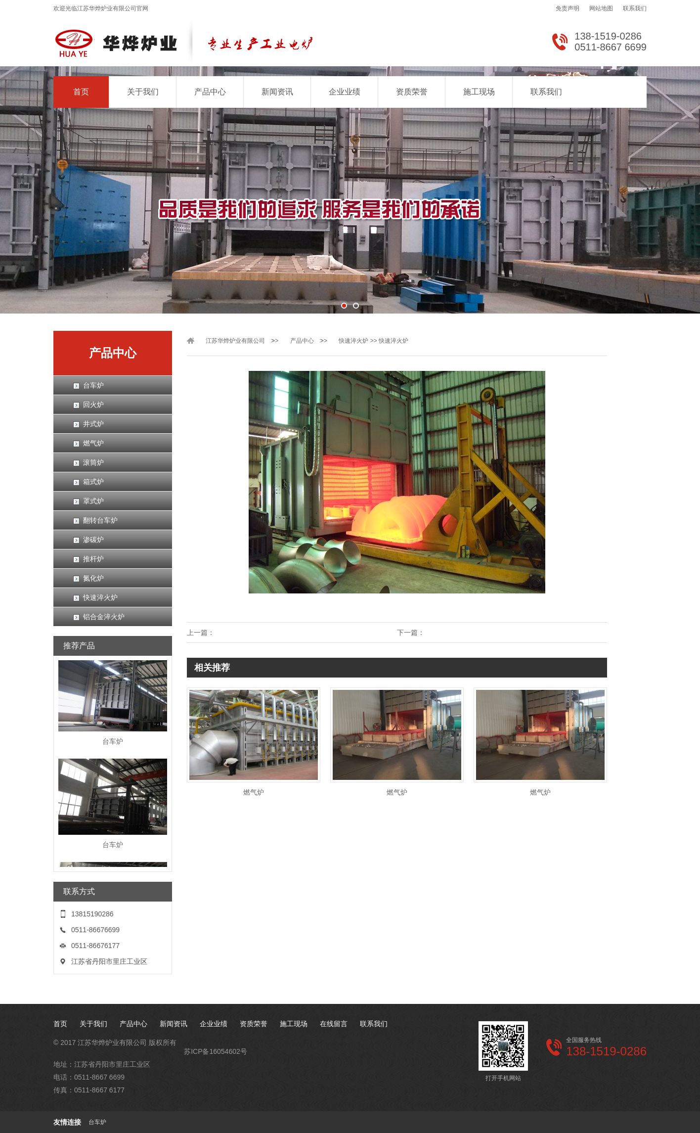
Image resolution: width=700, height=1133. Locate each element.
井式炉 (93, 424)
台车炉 (93, 385)
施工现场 (479, 92)
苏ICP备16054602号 (215, 1051)
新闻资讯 (277, 92)
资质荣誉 (412, 92)
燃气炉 (93, 443)
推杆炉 (93, 559)
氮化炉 (93, 578)
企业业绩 (344, 92)
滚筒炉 (93, 462)
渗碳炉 (93, 540)
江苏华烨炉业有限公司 (235, 340)
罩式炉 (93, 501)
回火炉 (93, 404)
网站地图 (601, 8)
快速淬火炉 (100, 597)
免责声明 (567, 8)
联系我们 (635, 8)
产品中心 (210, 92)
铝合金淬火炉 (104, 617)
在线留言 (334, 1024)
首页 (81, 92)
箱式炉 (93, 482)
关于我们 (143, 92)
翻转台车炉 (100, 520)
